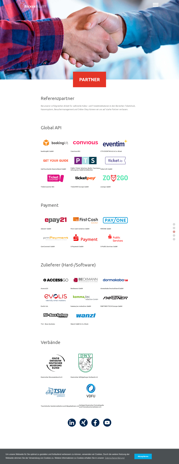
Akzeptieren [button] (143, 456)
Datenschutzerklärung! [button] (115, 458)
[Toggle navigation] (155, 5)
